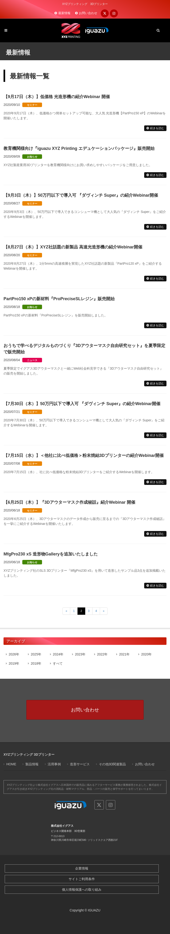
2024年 (58, 654)
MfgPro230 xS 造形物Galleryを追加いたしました (51, 554)
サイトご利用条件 (82, 879)
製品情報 (32, 764)
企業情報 (81, 868)
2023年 (80, 654)
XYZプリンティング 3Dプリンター (29, 754)
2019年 (14, 663)
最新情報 (64, 13)
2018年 (36, 663)
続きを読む (157, 128)
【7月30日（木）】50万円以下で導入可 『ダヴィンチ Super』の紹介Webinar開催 (82, 403)
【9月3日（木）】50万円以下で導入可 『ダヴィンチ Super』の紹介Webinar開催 (81, 195)
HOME (11, 764)
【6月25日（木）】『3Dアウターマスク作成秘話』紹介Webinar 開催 (69, 502)
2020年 (146, 654)
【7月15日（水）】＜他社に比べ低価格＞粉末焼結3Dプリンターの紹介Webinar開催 (84, 455)
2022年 (102, 654)
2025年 (36, 654)
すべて (58, 663)
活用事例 (54, 764)
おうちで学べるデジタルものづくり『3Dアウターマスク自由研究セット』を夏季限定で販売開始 (84, 348)
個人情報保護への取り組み (81, 889)
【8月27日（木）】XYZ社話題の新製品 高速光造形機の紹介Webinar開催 (73, 247)
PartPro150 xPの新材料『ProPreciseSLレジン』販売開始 (59, 298)
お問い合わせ (88, 13)
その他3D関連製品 (112, 764)
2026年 (14, 654)
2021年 (124, 654)
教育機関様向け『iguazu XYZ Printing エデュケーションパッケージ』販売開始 (79, 148)
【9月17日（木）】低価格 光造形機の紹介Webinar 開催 (57, 96)
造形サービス (80, 764)
